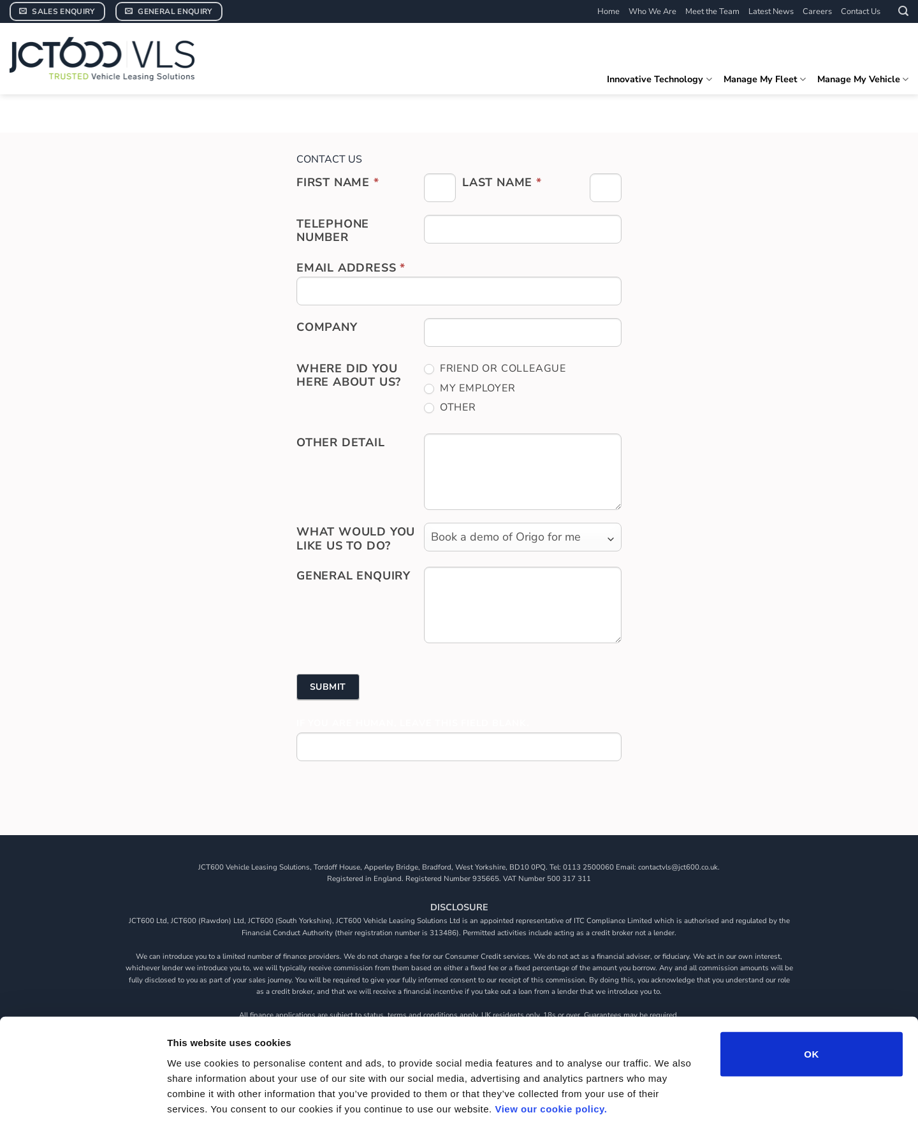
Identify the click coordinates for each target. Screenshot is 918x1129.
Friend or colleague (495, 368)
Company (327, 327)
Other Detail (340, 442)
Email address (350, 267)
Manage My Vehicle (862, 79)
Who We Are (652, 11)
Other (450, 407)
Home (608, 11)
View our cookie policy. (551, 1052)
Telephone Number (332, 230)
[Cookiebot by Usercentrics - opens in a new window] (82, 1104)
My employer (470, 388)
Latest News (771, 11)
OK (811, 997)
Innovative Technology (659, 79)
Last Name (502, 182)
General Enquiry (353, 575)
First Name (337, 182)
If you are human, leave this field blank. (413, 723)
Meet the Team (712, 11)
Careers (817, 11)
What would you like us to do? (355, 538)
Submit (328, 687)
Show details (669, 1103)
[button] (903, 11)
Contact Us (860, 11)
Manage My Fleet (765, 79)
